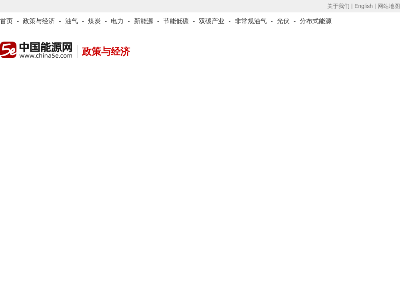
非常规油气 (251, 21)
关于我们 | (340, 6)
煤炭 (94, 21)
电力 (117, 21)
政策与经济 (39, 21)
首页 (6, 21)
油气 (71, 21)
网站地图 (389, 6)
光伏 (283, 21)
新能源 (143, 21)
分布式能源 (316, 21)
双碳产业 (211, 21)
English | (365, 6)
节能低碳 (176, 21)
